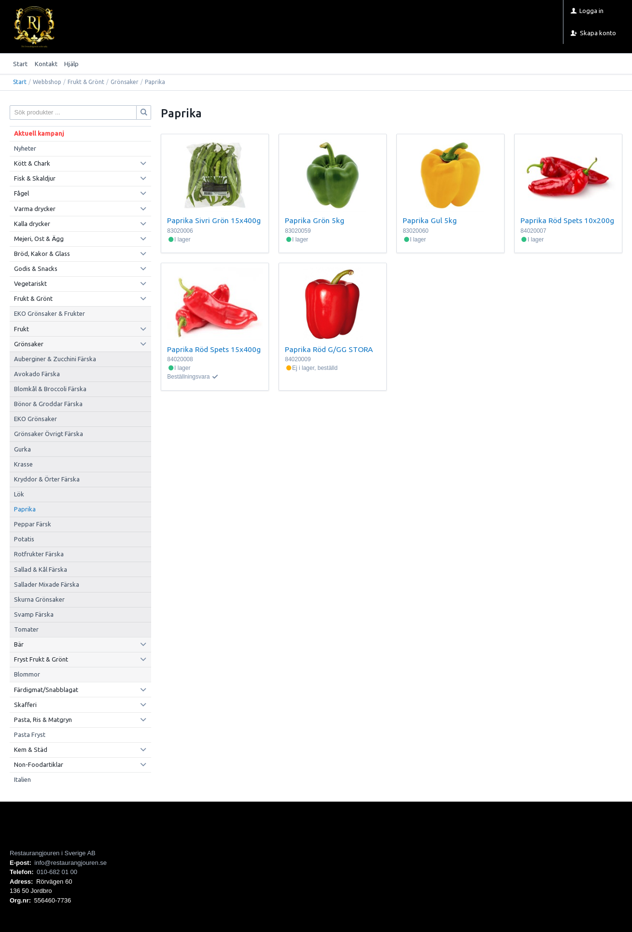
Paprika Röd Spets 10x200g (567, 220)
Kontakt (46, 63)
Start (20, 63)
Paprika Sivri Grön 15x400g (214, 220)
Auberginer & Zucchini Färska (55, 358)
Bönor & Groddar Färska (48, 403)
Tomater (26, 629)
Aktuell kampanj (39, 133)
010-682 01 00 (57, 872)
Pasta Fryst (29, 734)
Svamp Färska (34, 614)
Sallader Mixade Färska (46, 584)
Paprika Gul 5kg (430, 220)
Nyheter (25, 148)
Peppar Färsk (32, 524)
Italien (22, 779)
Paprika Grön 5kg (314, 220)
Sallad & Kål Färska (40, 569)
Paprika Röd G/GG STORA (329, 349)
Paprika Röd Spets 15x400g (214, 349)
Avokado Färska (37, 373)
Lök (19, 494)
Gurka (22, 449)
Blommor (27, 674)
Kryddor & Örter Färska (47, 479)
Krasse (23, 464)
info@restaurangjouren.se (70, 862)
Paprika (25, 509)
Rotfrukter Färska (39, 554)
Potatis (24, 539)
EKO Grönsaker (35, 418)
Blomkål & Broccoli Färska (50, 388)
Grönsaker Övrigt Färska (48, 433)
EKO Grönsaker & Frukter (49, 313)
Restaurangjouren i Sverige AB (53, 853)
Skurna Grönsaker (39, 599)
